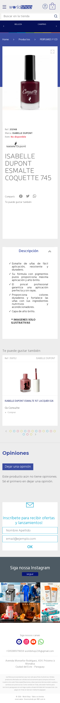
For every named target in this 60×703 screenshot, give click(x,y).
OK (30, 547)
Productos (24, 40)
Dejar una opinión (18, 467)
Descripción (35, 251)
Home (5, 40)
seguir (30, 574)
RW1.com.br (41, 699)
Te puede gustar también (18, 202)
